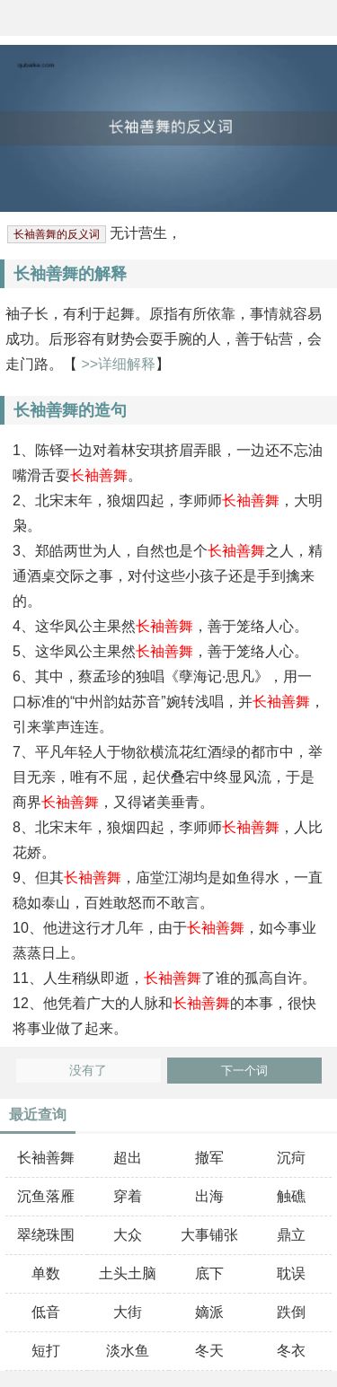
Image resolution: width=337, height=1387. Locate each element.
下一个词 (244, 1070)
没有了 (88, 1070)
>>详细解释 (116, 364)
